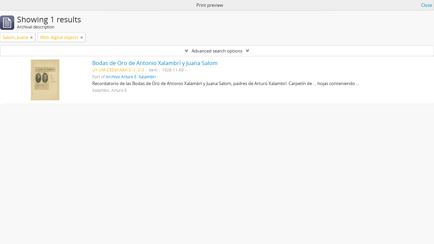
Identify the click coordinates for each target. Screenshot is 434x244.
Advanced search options (217, 51)
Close (426, 5)
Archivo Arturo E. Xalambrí (131, 76)
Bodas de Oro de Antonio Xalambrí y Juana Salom (155, 63)
